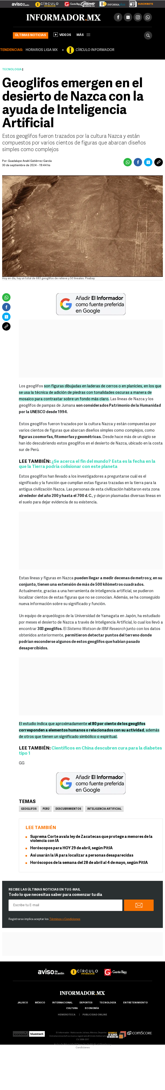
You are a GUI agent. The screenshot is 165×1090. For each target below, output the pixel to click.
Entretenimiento (135, 1003)
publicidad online (94, 1015)
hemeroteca (66, 1015)
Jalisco (22, 1003)
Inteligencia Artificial (104, 809)
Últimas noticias (30, 35)
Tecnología (12, 69)
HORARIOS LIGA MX (42, 50)
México (40, 1003)
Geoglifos (29, 809)
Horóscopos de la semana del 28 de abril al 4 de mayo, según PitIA (89, 863)
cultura (72, 1008)
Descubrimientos (68, 809)
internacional (62, 1003)
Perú (46, 809)
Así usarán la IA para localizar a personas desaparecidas (81, 856)
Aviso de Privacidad (64, 1044)
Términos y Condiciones (64, 919)
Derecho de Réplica (87, 1044)
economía (92, 1008)
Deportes (86, 1003)
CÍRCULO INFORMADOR (95, 50)
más (83, 35)
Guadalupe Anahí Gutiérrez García (30, 161)
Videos (62, 34)
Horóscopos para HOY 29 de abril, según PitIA (71, 848)
